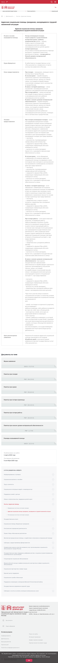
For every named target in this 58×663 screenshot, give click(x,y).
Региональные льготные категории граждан (18, 517)
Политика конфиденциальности (10, 644)
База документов (6, 638)
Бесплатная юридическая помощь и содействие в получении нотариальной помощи (28, 540)
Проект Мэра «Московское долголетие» (15, 535)
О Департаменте (6, 632)
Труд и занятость (9, 486)
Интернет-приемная (35, 634)
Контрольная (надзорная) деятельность (15, 530)
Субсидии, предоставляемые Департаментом (17, 545)
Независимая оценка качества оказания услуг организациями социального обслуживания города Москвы (25, 550)
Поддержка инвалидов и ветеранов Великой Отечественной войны (23, 584)
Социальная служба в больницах (13, 579)
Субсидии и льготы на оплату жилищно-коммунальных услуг (21, 593)
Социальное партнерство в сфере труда (15, 571)
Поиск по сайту (33, 631)
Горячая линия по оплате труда (38, 639)
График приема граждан (36, 636)
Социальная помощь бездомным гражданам (16, 526)
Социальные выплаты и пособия (13, 481)
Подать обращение (8, 624)
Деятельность (9, 18)
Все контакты (6, 621)
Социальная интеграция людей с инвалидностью (18, 491)
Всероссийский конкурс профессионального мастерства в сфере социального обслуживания (26, 566)
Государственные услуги (11, 521)
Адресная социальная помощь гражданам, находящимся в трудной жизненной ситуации (29, 513)
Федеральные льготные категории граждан (18, 510)
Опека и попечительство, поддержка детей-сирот (18, 501)
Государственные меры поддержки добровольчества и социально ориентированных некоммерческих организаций (28, 555)
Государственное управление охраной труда (17, 588)
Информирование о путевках (12, 476)
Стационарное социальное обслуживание (16, 561)
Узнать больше (46, 656)
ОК (29, 660)
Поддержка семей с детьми (12, 496)
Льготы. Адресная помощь (23, 18)
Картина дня (4, 641)
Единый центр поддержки (11, 575)
